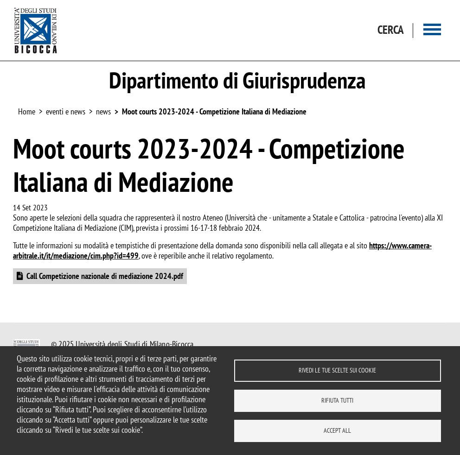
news (103, 111)
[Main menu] (432, 30)
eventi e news (65, 111)
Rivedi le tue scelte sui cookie (337, 370)
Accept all (337, 430)
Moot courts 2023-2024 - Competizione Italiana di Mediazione (214, 111)
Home (26, 111)
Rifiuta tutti (337, 400)
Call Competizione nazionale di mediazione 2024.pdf (104, 276)
